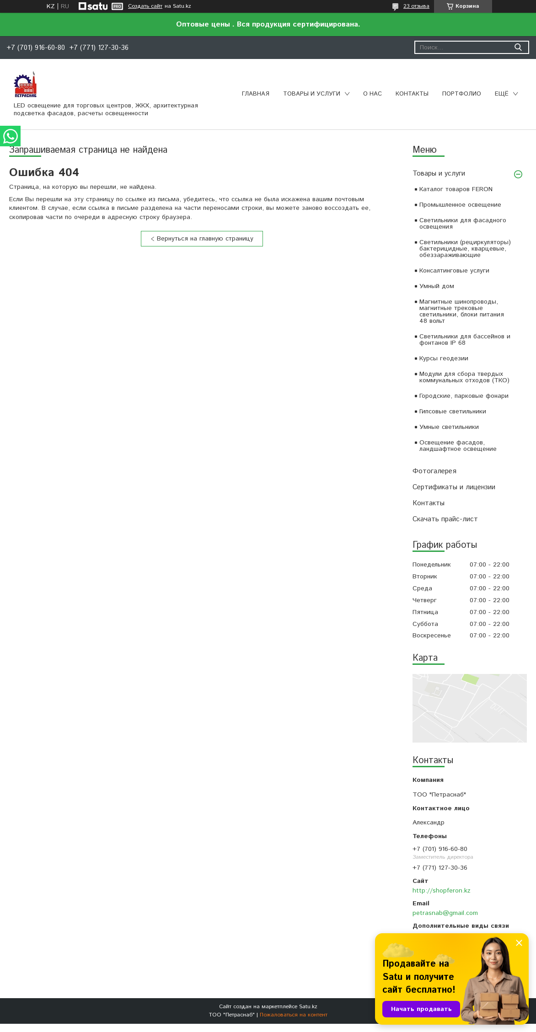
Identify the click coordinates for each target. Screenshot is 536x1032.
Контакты (412, 94)
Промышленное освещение (460, 204)
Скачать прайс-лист (445, 519)
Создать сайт (145, 6)
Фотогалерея (434, 471)
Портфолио (461, 94)
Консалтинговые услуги (454, 270)
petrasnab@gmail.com (445, 913)
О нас (372, 94)
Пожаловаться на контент (293, 1015)
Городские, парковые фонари (464, 396)
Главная (255, 94)
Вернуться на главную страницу (205, 238)
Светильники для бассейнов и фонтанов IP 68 (464, 340)
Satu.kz (308, 1007)
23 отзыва (416, 6)
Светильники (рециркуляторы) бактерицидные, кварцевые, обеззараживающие (465, 249)
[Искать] (518, 47)
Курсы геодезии (443, 358)
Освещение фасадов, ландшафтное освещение (458, 446)
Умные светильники (449, 427)
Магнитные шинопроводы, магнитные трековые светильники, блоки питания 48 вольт (461, 311)
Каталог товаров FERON (456, 189)
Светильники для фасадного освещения (462, 223)
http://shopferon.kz (442, 890)
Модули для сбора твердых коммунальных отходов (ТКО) (464, 377)
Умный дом (436, 286)
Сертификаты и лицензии (454, 487)
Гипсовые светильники (452, 411)
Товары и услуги (311, 94)
